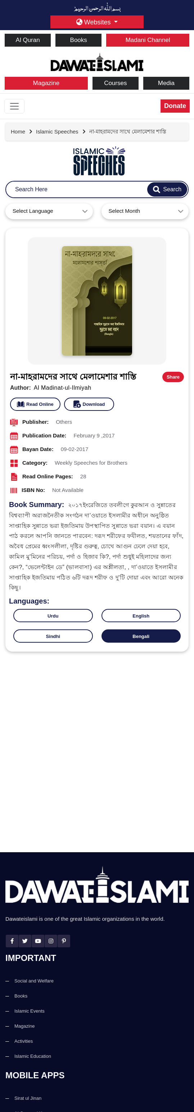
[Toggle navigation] (14, 106)
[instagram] (51, 941)
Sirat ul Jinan (27, 1098)
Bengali (140, 636)
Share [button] (173, 377)
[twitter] (25, 941)
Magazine (46, 83)
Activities (23, 1041)
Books (78, 40)
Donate (175, 105)
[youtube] (38, 941)
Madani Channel (148, 40)
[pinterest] (64, 941)
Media (166, 83)
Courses (115, 83)
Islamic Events (29, 1011)
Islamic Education (32, 1056)
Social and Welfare (34, 981)
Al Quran (28, 40)
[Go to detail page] (61, 131)
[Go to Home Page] (22, 131)
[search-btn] (167, 189)
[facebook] (12, 941)
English (140, 616)
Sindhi (53, 636)
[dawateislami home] (97, 61)
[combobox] (49, 211)
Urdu (53, 616)
